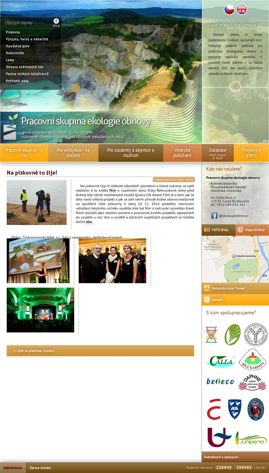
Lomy (10, 60)
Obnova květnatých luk (24, 66)
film (112, 190)
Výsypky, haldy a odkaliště (27, 39)
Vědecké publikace (183, 152)
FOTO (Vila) (220, 229)
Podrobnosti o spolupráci (221, 457)
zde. (89, 221)
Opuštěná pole (18, 46)
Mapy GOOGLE (255, 229)
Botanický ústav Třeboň (228, 288)
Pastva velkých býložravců (27, 73)
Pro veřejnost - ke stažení (73, 152)
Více (56, 26)
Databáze (217, 150)
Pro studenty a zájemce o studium (130, 152)
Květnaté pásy (17, 80)
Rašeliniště (15, 53)
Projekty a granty (251, 152)
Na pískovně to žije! (32, 173)
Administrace (13, 467)
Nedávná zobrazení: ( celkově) (226, 467)
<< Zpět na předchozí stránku (33, 350)
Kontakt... (218, 299)
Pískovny (13, 32)
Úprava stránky (40, 467)
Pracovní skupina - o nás (24, 152)
